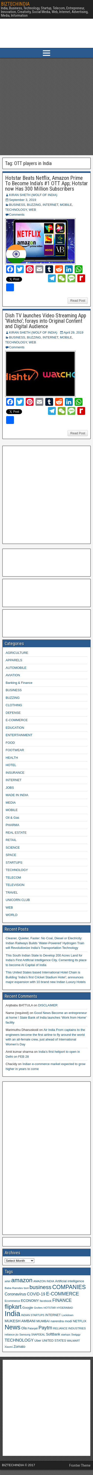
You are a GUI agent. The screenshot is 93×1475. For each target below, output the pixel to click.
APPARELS (14, 660)
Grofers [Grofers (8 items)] (38, 1307)
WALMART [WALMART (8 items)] (73, 1340)
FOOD (10, 743)
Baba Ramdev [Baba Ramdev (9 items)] (14, 1288)
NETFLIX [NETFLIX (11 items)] (79, 1321)
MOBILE (66, 205)
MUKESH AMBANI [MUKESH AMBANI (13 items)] (20, 1321)
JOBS (10, 787)
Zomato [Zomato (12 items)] (19, 1347)
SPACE (11, 855)
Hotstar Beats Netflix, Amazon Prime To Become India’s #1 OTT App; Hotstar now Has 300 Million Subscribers (46, 183)
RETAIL (11, 840)
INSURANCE (15, 772)
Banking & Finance (19, 683)
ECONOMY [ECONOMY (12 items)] (30, 1301)
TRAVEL (12, 892)
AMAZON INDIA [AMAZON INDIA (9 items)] (43, 1281)
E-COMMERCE (17, 720)
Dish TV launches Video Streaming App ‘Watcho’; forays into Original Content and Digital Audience (45, 320)
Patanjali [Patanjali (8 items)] (33, 1328)
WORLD (11, 915)
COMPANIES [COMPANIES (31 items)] (69, 1287)
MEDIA (11, 802)
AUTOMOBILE (16, 668)
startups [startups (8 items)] (65, 1334)
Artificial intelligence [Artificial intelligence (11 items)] (69, 1281)
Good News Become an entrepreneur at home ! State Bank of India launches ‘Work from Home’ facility (46, 1017)
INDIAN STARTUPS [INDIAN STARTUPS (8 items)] (32, 1315)
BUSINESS (17, 205)
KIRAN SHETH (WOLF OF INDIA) (33, 195)
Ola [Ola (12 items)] (24, 1328)
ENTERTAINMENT (19, 735)
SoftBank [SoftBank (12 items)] (53, 1334)
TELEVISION (15, 885)
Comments (16, 214)
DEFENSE (13, 713)
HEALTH (12, 757)
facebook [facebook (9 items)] (45, 1300)
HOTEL (11, 765)
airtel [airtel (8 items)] (7, 1281)
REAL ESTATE (16, 832)
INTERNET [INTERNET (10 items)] (53, 1315)
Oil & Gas (12, 817)
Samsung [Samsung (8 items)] (24, 1334)
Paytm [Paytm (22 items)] (45, 1327)
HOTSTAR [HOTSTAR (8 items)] (50, 1307)
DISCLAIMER (48, 1005)
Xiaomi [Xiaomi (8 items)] (9, 1346)
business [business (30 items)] (40, 1287)
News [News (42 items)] (12, 1327)
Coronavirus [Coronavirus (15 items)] (15, 1294)
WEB (32, 209)
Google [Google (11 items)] (27, 1307)
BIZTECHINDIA (15, 4)
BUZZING (34, 205)
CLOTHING (14, 705)
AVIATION (13, 675)
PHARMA (12, 825)
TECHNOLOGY (16, 209)
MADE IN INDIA (17, 795)
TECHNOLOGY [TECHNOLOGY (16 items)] (19, 1340)
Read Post (77, 300)
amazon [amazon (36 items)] (22, 1280)
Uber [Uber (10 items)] (38, 1340)
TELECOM (13, 877)
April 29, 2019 (73, 332)
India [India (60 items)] (12, 1313)
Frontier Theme (80, 1465)
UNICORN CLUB (18, 900)
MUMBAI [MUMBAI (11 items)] (43, 1321)
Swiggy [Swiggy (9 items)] (76, 1334)
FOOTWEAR (15, 750)
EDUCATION (15, 728)
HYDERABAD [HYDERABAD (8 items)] (65, 1307)
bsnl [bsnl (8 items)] (26, 1288)
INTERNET (50, 205)
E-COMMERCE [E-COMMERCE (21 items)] (62, 1293)
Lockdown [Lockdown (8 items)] (67, 1315)
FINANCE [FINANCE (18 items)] (62, 1300)
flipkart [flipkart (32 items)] (13, 1307)
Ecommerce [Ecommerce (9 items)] (12, 1300)
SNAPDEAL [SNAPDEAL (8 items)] (38, 1334)
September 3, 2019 (22, 200)
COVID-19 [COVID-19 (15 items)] (36, 1294)
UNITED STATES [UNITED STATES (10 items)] (54, 1340)
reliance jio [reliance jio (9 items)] (11, 1334)
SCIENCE (13, 847)
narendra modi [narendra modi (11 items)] (61, 1321)
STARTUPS (14, 862)
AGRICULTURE (17, 653)
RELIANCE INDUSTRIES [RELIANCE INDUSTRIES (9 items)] (69, 1328)
